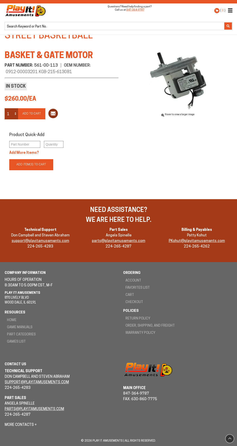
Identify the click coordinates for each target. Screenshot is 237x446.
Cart (129, 295)
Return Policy (137, 318)
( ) (222, 10)
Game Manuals (19, 327)
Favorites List (137, 288)
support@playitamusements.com (40, 241)
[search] (115, 26)
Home (11, 320)
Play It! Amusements (27, 10)
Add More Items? (24, 153)
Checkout (134, 302)
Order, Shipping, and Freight (150, 326)
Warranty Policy (140, 333)
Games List (16, 342)
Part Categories (21, 334)
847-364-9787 (135, 10)
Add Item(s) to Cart (31, 164)
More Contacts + (21, 425)
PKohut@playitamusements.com (197, 241)
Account (133, 280)
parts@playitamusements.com (118, 241)
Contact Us (15, 364)
